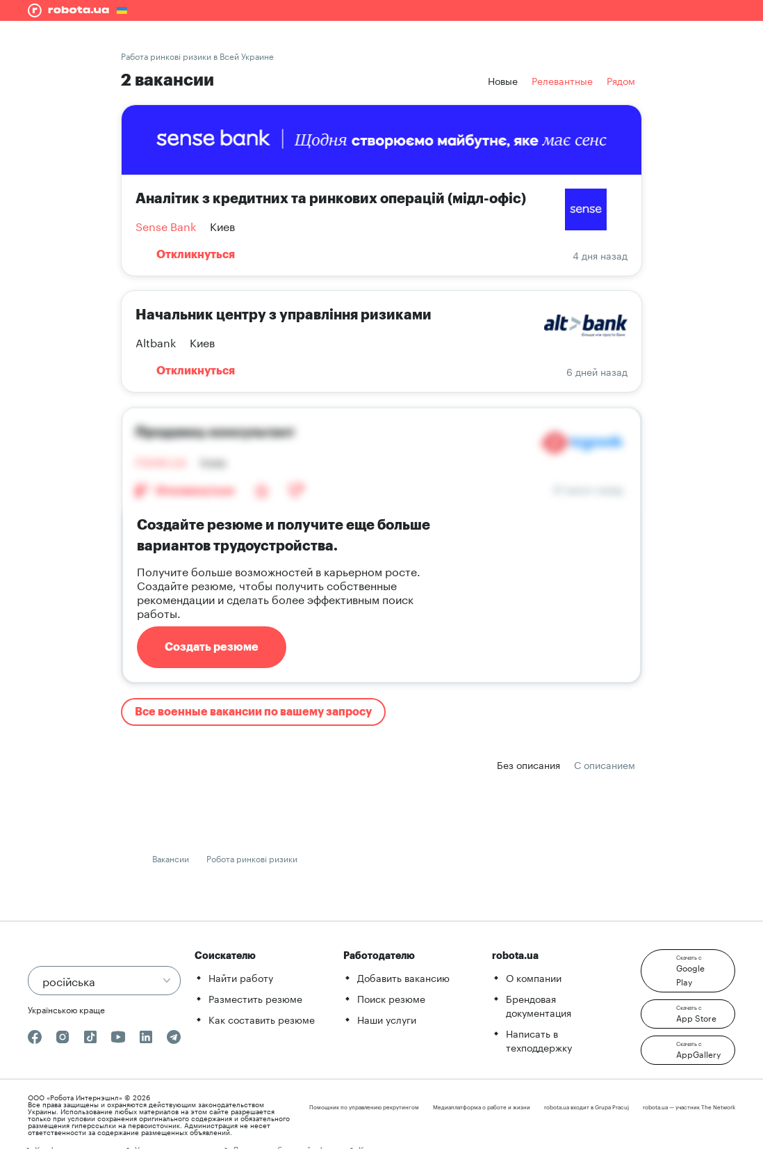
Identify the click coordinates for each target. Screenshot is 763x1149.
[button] (688, 970)
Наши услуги (386, 1019)
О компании (533, 977)
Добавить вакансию (403, 977)
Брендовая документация (538, 1005)
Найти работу (240, 977)
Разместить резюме (255, 998)
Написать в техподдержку (539, 1039)
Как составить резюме (261, 1019)
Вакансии (170, 857)
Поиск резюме (391, 998)
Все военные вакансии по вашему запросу (253, 712)
